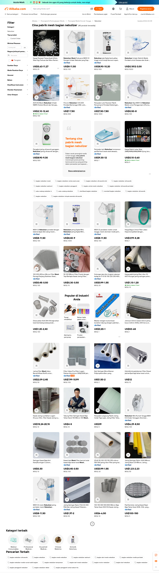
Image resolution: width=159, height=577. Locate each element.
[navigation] (17, 273)
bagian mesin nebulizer (58, 557)
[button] (91, 8)
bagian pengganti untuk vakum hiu (66, 568)
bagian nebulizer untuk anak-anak (67, 181)
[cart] (121, 9)
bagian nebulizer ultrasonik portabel (120, 186)
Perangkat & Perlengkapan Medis (52, 21)
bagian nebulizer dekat (40, 568)
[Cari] (98, 9)
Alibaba (34, 21)
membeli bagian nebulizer (111, 191)
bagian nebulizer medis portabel (131, 557)
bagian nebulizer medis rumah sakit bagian (23, 562)
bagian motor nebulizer (101, 562)
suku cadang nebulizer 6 (43, 191)
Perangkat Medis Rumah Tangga (79, 21)
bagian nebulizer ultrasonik (121, 181)
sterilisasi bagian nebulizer (87, 191)
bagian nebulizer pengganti (67, 186)
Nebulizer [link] (98, 21)
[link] (156, 555)
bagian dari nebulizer (122, 562)
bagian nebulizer (40, 196)
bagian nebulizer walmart (43, 186)
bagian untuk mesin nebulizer (92, 186)
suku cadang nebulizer (64, 191)
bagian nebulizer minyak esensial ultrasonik (66, 196)
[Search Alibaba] (60, 9)
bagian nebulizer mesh (42, 181)
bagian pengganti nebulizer (18, 568)
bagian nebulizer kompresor (52, 562)
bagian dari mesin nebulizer (105, 557)
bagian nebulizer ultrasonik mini (95, 181)
